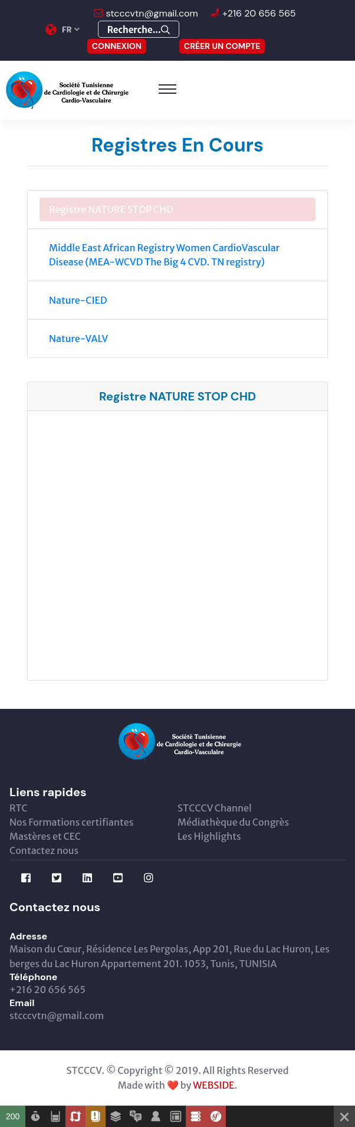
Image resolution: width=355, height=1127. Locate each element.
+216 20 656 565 (258, 13)
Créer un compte (222, 46)
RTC (18, 808)
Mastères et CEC (45, 836)
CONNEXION (117, 46)
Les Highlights (209, 836)
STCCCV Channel (215, 808)
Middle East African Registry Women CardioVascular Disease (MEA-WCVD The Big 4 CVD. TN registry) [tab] (164, 255)
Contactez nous (43, 850)
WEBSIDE (213, 1085)
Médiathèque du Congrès (233, 822)
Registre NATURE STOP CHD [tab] (111, 209)
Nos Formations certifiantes (71, 822)
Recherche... (138, 29)
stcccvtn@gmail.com (150, 13)
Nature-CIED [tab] (78, 300)
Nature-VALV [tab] (78, 338)
